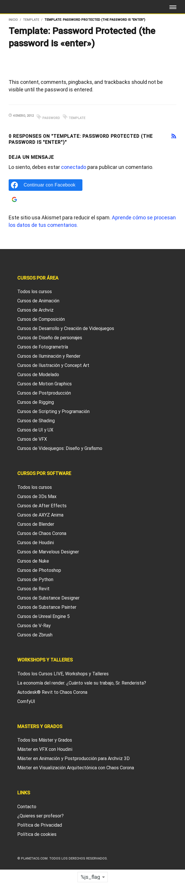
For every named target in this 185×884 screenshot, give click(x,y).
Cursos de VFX (32, 439)
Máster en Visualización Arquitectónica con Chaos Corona (75, 767)
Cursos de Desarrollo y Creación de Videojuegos (65, 328)
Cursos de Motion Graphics (44, 384)
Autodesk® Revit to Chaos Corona (52, 692)
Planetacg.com (34, 858)
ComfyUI (26, 701)
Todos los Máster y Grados (44, 740)
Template (31, 20)
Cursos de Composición (41, 319)
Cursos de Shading (36, 420)
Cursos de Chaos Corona (41, 533)
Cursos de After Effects (42, 505)
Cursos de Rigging (35, 402)
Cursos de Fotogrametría (42, 347)
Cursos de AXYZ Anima (40, 515)
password (51, 118)
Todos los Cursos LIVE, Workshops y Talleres (63, 673)
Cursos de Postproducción (44, 393)
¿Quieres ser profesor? (40, 816)
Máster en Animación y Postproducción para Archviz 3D (73, 758)
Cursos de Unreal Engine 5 (43, 616)
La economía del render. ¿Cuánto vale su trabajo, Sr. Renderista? (81, 683)
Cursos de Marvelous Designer (48, 552)
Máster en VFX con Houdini (44, 749)
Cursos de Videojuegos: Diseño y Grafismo (59, 448)
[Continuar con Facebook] (45, 185)
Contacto (26, 806)
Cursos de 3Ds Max (36, 496)
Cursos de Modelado (38, 374)
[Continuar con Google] (45, 199)
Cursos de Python (35, 579)
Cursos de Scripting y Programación (53, 411)
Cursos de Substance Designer (48, 598)
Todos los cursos (34, 291)
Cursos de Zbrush (34, 635)
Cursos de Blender (35, 524)
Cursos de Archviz (35, 310)
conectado (73, 167)
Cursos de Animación (38, 301)
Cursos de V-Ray (34, 625)
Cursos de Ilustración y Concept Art (53, 365)
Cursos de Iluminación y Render (48, 356)
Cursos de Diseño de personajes (49, 337)
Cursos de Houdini (35, 542)
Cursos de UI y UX (35, 430)
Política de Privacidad (39, 825)
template (77, 118)
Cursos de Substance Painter (46, 607)
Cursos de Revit (33, 588)
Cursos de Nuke (33, 561)
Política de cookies (36, 834)
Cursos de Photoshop (39, 570)
